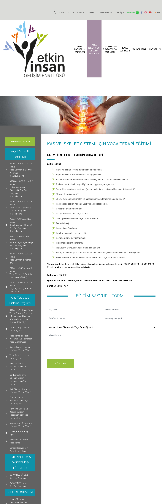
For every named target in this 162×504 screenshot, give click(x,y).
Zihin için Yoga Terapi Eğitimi (19, 433)
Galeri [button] (91, 13)
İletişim (120, 13)
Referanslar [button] (105, 13)
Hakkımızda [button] (78, 13)
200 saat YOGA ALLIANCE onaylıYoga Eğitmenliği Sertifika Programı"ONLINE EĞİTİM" (20, 169)
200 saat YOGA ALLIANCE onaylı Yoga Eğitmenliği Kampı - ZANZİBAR (20, 287)
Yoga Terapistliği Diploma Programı (107, 60)
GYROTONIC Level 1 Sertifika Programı (19, 484)
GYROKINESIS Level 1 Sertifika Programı (19, 476)
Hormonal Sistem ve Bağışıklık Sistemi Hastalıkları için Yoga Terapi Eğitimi (18, 413)
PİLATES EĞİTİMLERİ (138, 60)
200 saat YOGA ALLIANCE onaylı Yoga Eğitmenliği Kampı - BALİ (20, 258)
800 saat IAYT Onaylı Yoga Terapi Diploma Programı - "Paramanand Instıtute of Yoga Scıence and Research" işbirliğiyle (21, 316)
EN (158, 13)
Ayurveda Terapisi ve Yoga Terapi (18, 441)
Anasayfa (63, 13)
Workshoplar (153, 60)
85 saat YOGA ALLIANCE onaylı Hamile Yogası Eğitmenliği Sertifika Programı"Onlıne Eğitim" (21, 242)
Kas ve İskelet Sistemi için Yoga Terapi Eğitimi (20, 348)
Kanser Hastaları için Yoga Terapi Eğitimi (18, 449)
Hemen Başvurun (20, 141)
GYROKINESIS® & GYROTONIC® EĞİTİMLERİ (123, 60)
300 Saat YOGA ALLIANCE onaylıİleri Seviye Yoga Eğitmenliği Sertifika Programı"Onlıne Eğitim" (21, 189)
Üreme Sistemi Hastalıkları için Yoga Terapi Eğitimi (18, 400)
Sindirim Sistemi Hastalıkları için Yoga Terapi (18, 366)
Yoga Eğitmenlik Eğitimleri (92, 60)
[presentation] (67, 351)
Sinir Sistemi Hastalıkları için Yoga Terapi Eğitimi (20, 391)
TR (154, 13)
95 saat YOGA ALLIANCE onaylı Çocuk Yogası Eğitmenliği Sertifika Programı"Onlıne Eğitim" (20, 225)
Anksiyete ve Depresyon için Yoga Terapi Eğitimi (20, 424)
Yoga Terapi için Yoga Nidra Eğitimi (19, 357)
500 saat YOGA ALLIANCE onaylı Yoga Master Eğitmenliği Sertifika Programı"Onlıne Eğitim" (20, 207)
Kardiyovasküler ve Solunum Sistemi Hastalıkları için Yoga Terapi (18, 379)
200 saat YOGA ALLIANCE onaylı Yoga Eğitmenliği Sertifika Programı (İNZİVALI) (20, 273)
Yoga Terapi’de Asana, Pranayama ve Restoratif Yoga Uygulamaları (20, 339)
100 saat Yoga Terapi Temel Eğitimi (19, 329)
